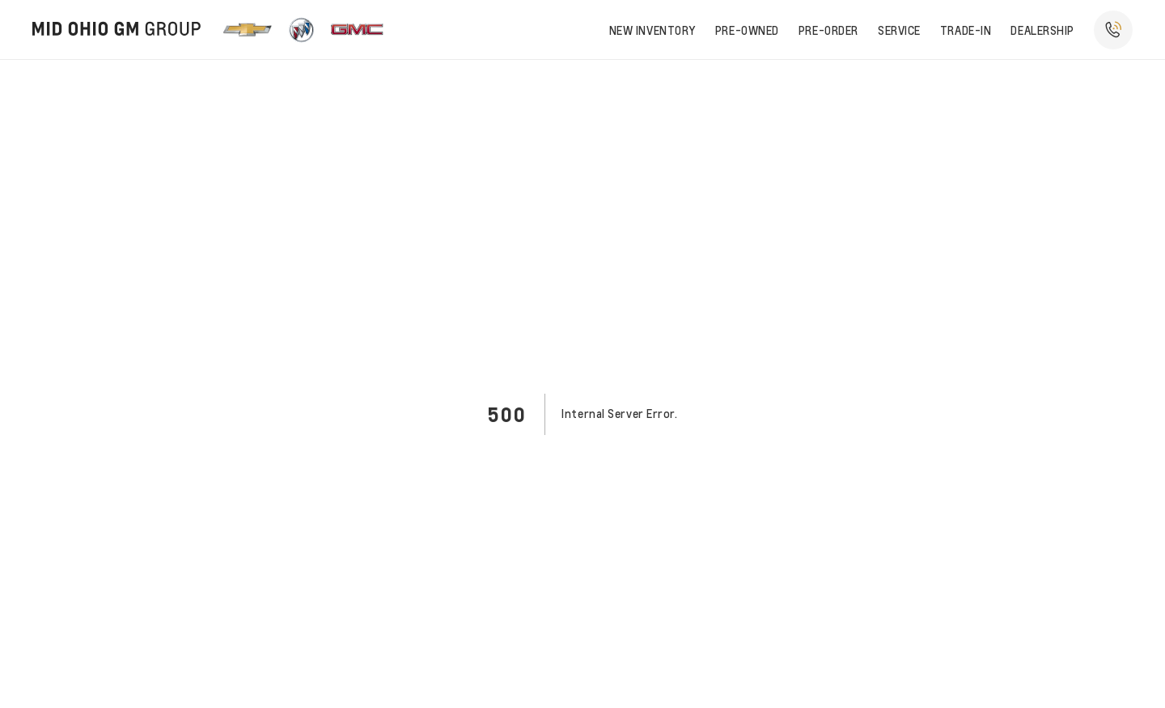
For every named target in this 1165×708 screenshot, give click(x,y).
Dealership (1042, 30)
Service (899, 30)
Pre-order (828, 30)
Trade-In (965, 30)
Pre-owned (747, 30)
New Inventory (652, 30)
